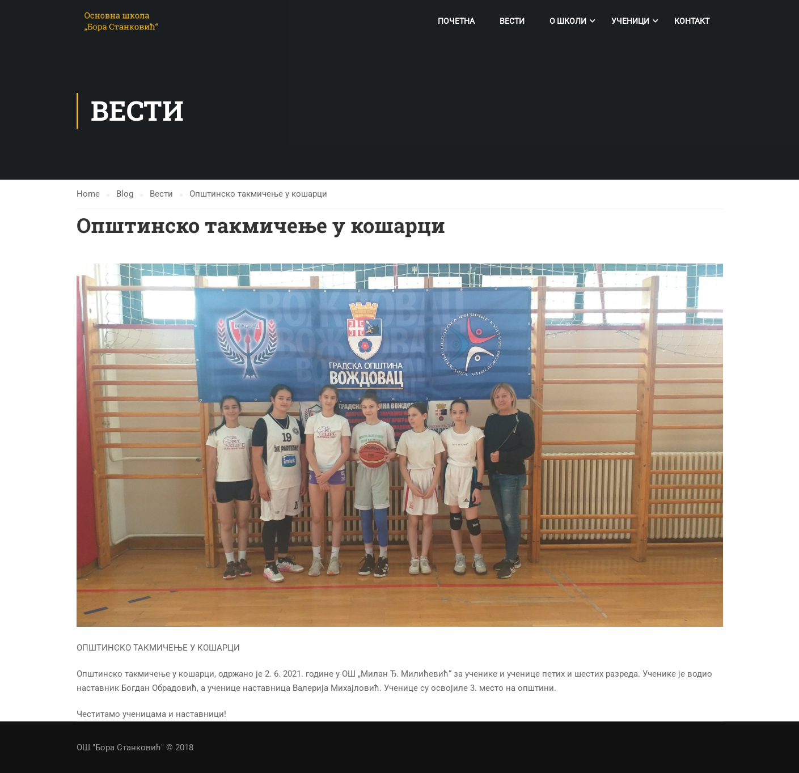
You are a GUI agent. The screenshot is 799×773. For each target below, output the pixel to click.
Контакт (691, 21)
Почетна (456, 21)
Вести (512, 21)
